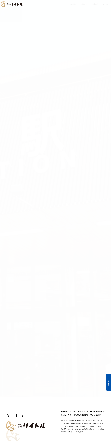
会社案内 (73, 4)
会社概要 (95, 4)
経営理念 (84, 4)
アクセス (105, 4)
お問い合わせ (109, 382)
